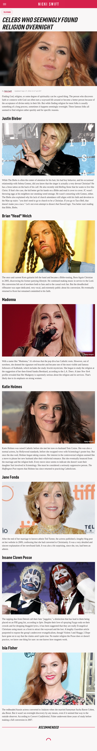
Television (7, 12)
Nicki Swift (8, 91)
